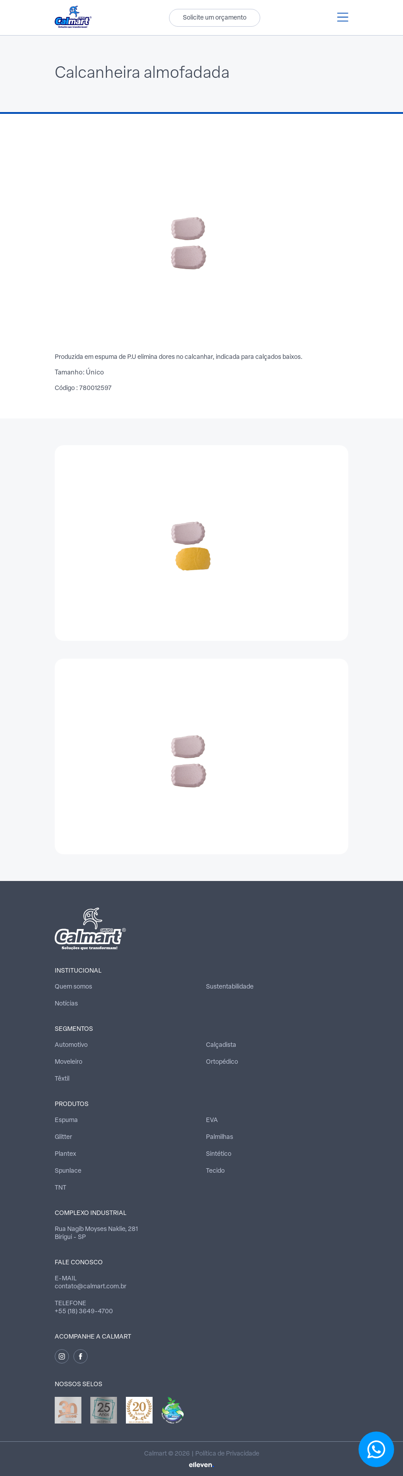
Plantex (65, 1154)
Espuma (66, 1120)
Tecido (215, 1171)
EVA (212, 1120)
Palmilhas (219, 1137)
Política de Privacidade (227, 1454)
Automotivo (71, 1045)
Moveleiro (68, 1062)
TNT (60, 1188)
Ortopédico (222, 1062)
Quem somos (73, 987)
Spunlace (68, 1171)
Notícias (66, 1004)
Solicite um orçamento (214, 18)
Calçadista (221, 1045)
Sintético (218, 1154)
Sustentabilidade (230, 987)
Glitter (63, 1137)
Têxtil (62, 1079)
